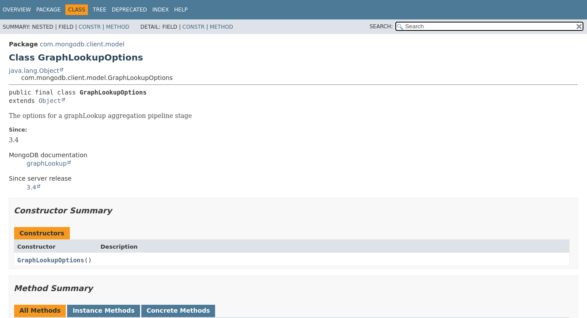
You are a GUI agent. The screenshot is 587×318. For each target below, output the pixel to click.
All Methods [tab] (40, 310)
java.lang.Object (34, 70)
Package (48, 10)
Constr (90, 27)
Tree (99, 10)
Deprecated (129, 10)
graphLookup (47, 163)
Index (160, 10)
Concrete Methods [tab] (178, 310)
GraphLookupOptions (50, 260)
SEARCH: (381, 26)
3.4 (31, 187)
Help (181, 10)
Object (49, 100)
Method (117, 27)
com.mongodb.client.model (82, 44)
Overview (17, 10)
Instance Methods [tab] (103, 310)
